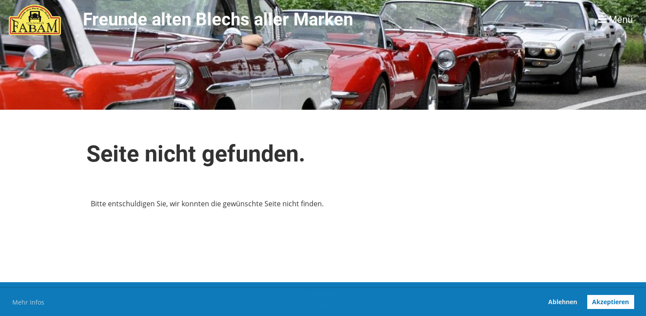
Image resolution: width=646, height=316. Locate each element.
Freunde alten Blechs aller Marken (218, 19)
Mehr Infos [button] (28, 302)
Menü (615, 19)
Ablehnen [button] (562, 302)
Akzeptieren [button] (610, 302)
